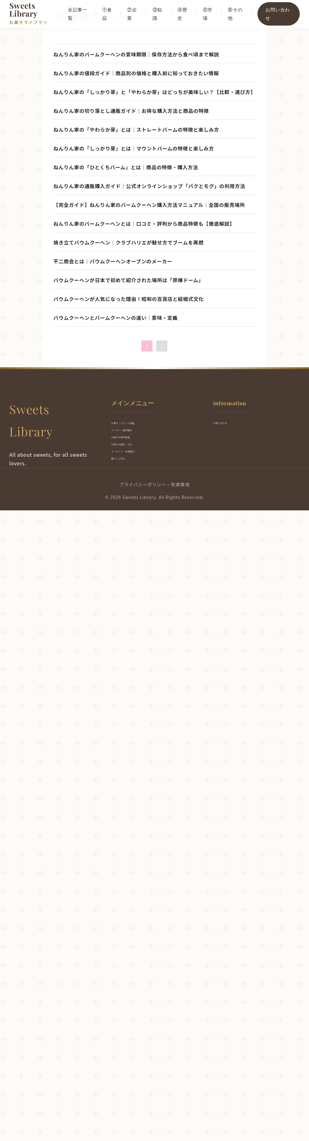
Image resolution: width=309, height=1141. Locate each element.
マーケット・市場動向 (138, 1080)
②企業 (133, 14)
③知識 (158, 14)
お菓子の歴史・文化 (135, 1067)
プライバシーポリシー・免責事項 (154, 1115)
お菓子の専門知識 (133, 1055)
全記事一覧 (79, 14)
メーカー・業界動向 (135, 1042)
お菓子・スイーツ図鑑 (138, 1030)
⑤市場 (208, 14)
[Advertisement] (154, 125)
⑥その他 (235, 14)
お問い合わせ (278, 14)
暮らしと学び (127, 1092)
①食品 (108, 14)
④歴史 (183, 14)
